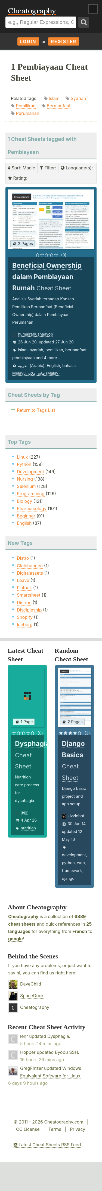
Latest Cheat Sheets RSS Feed (47, 1144)
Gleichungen (30, 565)
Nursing (25, 479)
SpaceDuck (32, 995)
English (53, 365)
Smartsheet (28, 595)
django (68, 878)
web (81, 862)
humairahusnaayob (35, 334)
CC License (28, 1129)
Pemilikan (26, 105)
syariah (36, 349)
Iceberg (24, 624)
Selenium (26, 486)
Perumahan (27, 113)
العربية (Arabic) (31, 365)
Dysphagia (58, 1036)
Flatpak (24, 587)
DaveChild (30, 984)
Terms (54, 1129)
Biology (24, 501)
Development (30, 471)
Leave (23, 580)
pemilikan (54, 349)
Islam (54, 98)
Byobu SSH (66, 1052)
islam (22, 349)
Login (28, 41)
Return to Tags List (36, 410)
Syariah (78, 98)
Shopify (25, 617)
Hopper (27, 1052)
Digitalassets (30, 573)
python (68, 862)
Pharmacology (32, 508)
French (79, 931)
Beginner (26, 516)
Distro (23, 558)
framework (72, 870)
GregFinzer (31, 1068)
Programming (31, 493)
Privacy (77, 1129)
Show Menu (93, 9)
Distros (24, 602)
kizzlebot (76, 815)
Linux (22, 457)
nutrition (28, 828)
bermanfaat (75, 349)
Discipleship (29, 610)
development (74, 854)
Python (24, 464)
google (15, 938)
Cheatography (23, 916)
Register (63, 41)
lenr (24, 812)
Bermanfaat (58, 105)
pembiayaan (23, 357)
